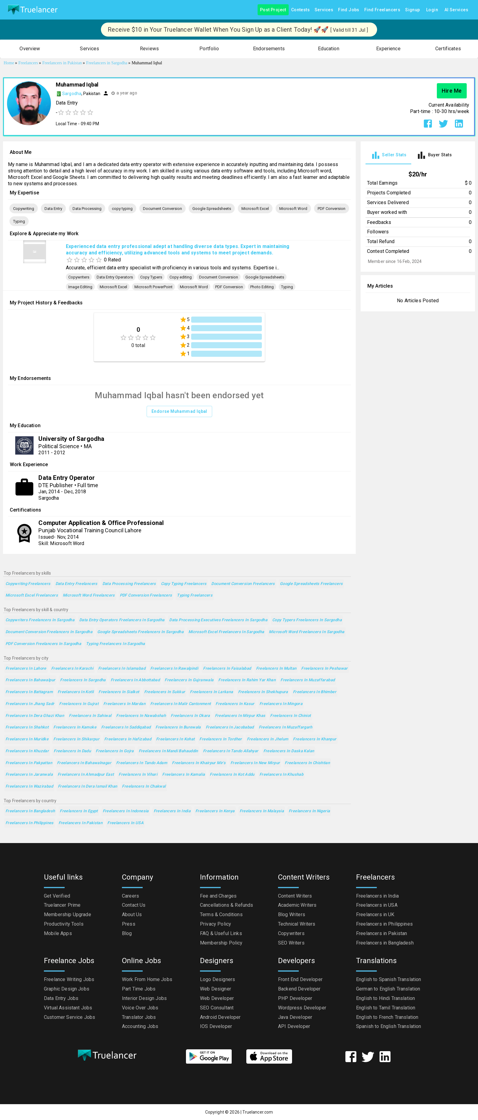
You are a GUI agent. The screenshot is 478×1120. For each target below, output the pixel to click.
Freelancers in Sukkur (165, 692)
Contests (300, 10)
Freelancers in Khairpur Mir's (199, 763)
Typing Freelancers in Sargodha (115, 644)
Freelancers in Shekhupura (263, 692)
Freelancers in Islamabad (122, 668)
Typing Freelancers (195, 595)
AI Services (456, 10)
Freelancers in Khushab (281, 774)
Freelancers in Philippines (29, 823)
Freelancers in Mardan (124, 704)
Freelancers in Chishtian (307, 763)
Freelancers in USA (125, 823)
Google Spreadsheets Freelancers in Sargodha (140, 632)
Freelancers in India (172, 811)
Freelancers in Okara (190, 716)
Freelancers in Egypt (79, 811)
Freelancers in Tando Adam (141, 763)
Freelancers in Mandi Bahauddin (168, 751)
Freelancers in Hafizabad (127, 739)
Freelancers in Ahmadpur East (85, 774)
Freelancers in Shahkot (27, 727)
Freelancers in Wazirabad (29, 786)
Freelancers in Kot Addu (232, 774)
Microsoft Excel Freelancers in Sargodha (226, 632)
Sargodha (71, 93)
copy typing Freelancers (184, 584)
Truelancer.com (257, 1112)
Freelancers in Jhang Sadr (29, 704)
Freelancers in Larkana (211, 692)
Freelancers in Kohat (175, 739)
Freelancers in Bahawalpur (30, 680)
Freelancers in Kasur (234, 704)
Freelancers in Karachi (72, 668)
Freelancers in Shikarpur (76, 739)
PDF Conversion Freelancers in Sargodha (43, 644)
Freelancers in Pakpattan (28, 763)
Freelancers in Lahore (26, 668)
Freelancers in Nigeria (309, 811)
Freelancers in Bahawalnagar (84, 763)
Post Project (273, 10)
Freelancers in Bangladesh (30, 811)
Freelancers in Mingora (281, 704)
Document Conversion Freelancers (243, 584)
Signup (412, 10)
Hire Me (452, 90)
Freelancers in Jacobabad (230, 727)
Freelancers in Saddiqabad (126, 727)
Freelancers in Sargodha (83, 680)
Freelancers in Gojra (115, 751)
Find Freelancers (382, 10)
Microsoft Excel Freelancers (31, 595)
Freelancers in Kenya (215, 811)
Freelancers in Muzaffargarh (286, 727)
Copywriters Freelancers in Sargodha (40, 620)
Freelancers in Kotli (75, 692)
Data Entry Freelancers (76, 584)
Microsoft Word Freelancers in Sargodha (306, 632)
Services (324, 10)
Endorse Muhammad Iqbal (179, 411)
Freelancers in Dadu (72, 751)
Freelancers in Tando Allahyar (231, 751)
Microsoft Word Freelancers (89, 595)
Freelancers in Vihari (138, 774)
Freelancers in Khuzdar (27, 751)
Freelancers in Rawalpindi (174, 668)
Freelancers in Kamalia (183, 774)
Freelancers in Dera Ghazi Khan (34, 716)
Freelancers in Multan (276, 668)
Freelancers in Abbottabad (135, 680)
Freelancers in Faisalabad (227, 668)
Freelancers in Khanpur (314, 739)
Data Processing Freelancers (129, 584)
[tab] (388, 155)
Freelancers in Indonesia (126, 811)
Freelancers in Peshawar (324, 668)
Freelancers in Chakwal (144, 786)
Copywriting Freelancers (28, 584)
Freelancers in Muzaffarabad (307, 680)
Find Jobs (349, 10)
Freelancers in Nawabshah (141, 716)
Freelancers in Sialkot (118, 692)
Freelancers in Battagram (29, 692)
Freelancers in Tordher (220, 739)
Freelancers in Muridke (27, 739)
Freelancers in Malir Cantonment (180, 704)
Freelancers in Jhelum (268, 739)
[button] (30, 49)
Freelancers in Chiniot (290, 716)
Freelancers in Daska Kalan (289, 751)
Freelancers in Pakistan (80, 823)
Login (432, 10)
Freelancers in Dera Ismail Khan (88, 786)
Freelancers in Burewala (178, 727)
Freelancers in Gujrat (79, 704)
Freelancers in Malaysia (261, 811)
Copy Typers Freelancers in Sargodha (307, 620)
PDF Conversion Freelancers (146, 595)
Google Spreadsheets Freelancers (311, 584)
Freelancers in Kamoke (75, 727)
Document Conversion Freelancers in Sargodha (49, 632)
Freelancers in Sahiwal (90, 716)
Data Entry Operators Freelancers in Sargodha (122, 620)
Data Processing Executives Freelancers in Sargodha (218, 620)
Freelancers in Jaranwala (29, 774)
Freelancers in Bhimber (314, 692)
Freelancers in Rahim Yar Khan (247, 680)
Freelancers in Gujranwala (189, 680)
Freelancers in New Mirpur (255, 763)
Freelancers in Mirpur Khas (240, 716)
